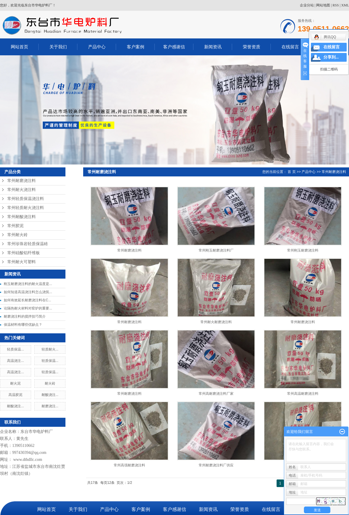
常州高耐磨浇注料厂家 (216, 394)
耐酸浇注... (50, 395)
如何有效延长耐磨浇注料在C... (27, 300)
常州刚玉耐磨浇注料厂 (216, 250)
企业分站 (307, 5)
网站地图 (323, 5)
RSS (336, 5)
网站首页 (19, 46)
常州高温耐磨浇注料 (302, 394)
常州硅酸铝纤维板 (23, 253)
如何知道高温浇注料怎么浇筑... (28, 292)
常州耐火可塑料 (21, 262)
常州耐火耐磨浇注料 (216, 322)
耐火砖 (50, 383)
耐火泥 (15, 383)
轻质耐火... (50, 349)
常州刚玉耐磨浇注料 (302, 250)
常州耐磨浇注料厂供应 (216, 465)
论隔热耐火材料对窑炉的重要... (28, 308)
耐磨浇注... (50, 406)
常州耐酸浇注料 (21, 217)
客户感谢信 (174, 46)
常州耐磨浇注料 (21, 180)
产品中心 (97, 46)
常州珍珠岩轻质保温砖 (27, 244)
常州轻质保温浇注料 (25, 199)
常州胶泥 (15, 226)
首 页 (291, 172)
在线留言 (290, 46)
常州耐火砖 (17, 235)
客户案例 (135, 46)
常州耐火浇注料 (21, 189)
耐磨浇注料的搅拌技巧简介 (25, 316)
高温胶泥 (15, 395)
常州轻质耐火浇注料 (25, 208)
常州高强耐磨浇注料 (129, 465)
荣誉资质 (251, 46)
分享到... (331, 57)
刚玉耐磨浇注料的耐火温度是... (28, 284)
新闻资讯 (213, 46)
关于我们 (58, 46)
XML (345, 5)
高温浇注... (15, 361)
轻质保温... (15, 349)
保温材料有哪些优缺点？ (23, 325)
